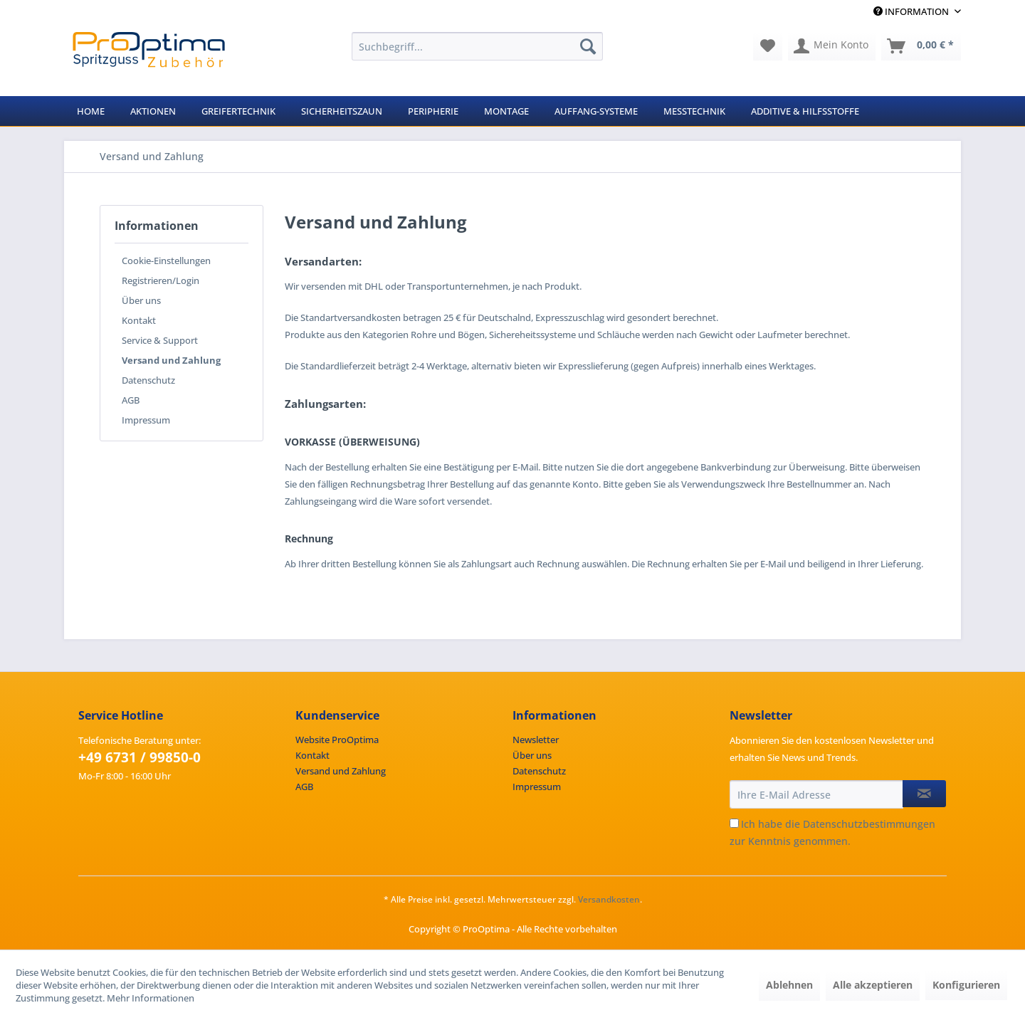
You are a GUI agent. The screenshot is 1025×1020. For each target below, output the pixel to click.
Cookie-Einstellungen (166, 260)
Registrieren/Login (160, 280)
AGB (131, 400)
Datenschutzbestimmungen (869, 824)
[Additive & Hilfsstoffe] (805, 111)
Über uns (141, 300)
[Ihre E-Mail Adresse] (816, 794)
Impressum (146, 420)
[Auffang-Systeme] (596, 111)
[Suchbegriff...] (477, 46)
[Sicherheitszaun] (341, 111)
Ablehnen (789, 985)
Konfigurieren (966, 985)
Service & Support (160, 340)
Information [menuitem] (912, 11)
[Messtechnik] (694, 111)
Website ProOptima (337, 739)
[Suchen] (588, 46)
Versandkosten (609, 899)
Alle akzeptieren (873, 985)
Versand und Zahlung (171, 360)
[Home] (90, 111)
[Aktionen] (153, 111)
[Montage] (506, 111)
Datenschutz (148, 380)
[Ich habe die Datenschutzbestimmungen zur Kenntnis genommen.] (734, 823)
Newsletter (535, 739)
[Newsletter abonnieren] (924, 793)
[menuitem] (477, 46)
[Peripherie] (433, 111)
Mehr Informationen (150, 998)
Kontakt (139, 320)
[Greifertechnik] (238, 111)
